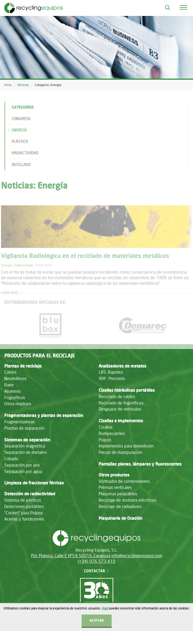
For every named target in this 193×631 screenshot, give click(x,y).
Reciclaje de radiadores (120, 506)
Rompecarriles (112, 433)
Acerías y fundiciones (24, 519)
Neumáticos (15, 378)
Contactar (96, 571)
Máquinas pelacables (118, 493)
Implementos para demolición (126, 446)
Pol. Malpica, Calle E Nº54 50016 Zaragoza (70, 555)
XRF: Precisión (112, 378)
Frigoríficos (14, 397)
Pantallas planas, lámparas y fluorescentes (140, 464)
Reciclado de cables (117, 396)
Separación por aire (22, 465)
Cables (10, 372)
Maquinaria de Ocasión (120, 518)
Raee (9, 384)
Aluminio (12, 391)
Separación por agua (23, 471)
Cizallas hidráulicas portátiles (127, 390)
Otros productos (114, 474)
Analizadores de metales (122, 366)
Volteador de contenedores (124, 481)
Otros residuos (17, 403)
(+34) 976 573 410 (96, 561)
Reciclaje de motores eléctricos (127, 500)
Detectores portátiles (24, 506)
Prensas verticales (115, 487)
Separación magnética (24, 446)
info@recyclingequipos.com (136, 555)
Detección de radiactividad (29, 493)
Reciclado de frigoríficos (121, 403)
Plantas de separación (24, 428)
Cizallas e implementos (121, 420)
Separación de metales (25, 452)
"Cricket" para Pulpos (23, 512)
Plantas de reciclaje (22, 366)
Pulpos (105, 439)
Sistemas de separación (27, 439)
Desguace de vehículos (120, 409)
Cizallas (105, 427)
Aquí (105, 619)
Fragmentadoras (19, 421)
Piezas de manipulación (120, 452)
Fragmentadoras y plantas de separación (43, 415)
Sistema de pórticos (22, 500)
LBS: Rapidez (111, 372)
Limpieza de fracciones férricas (34, 482)
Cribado (11, 458)
